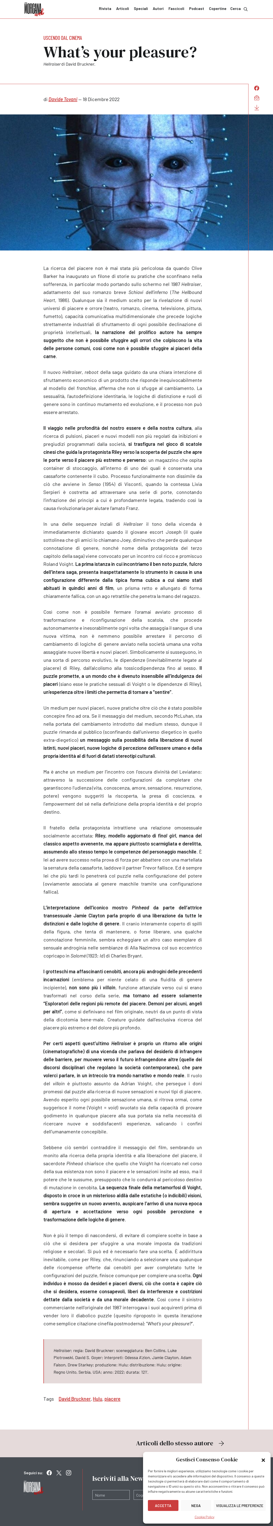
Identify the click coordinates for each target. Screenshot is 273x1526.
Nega (196, 1505)
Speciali (141, 8)
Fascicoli (176, 8)
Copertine (217, 8)
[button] (263, 1459)
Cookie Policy (204, 1517)
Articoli (122, 8)
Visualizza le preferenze (239, 1505)
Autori (158, 8)
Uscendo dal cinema (62, 37)
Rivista (105, 8)
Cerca (239, 9)
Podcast (196, 8)
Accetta (163, 1505)
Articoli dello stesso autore (180, 1443)
